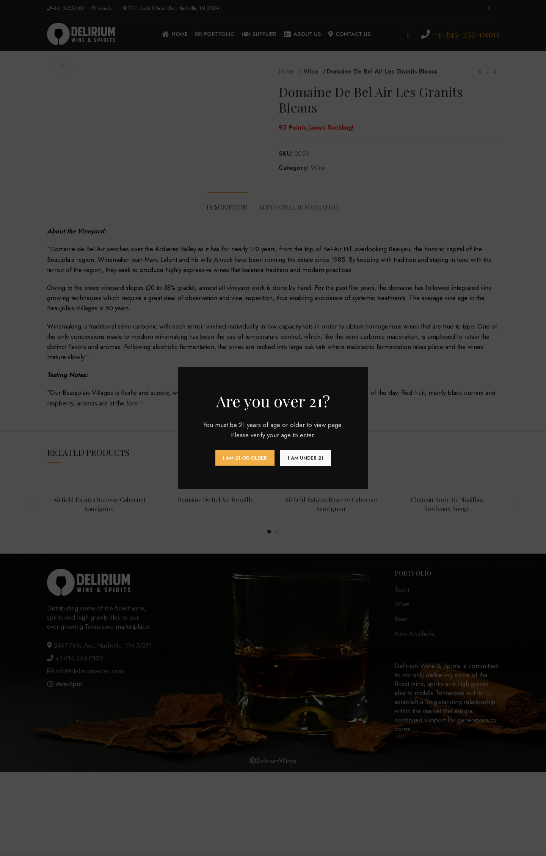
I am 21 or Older (245, 458)
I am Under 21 (305, 458)
